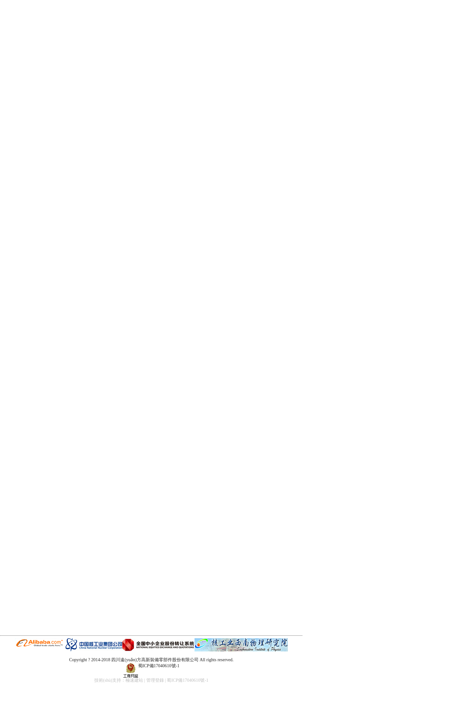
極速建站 (134, 680)
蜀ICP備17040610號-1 (158, 665)
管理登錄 (155, 680)
